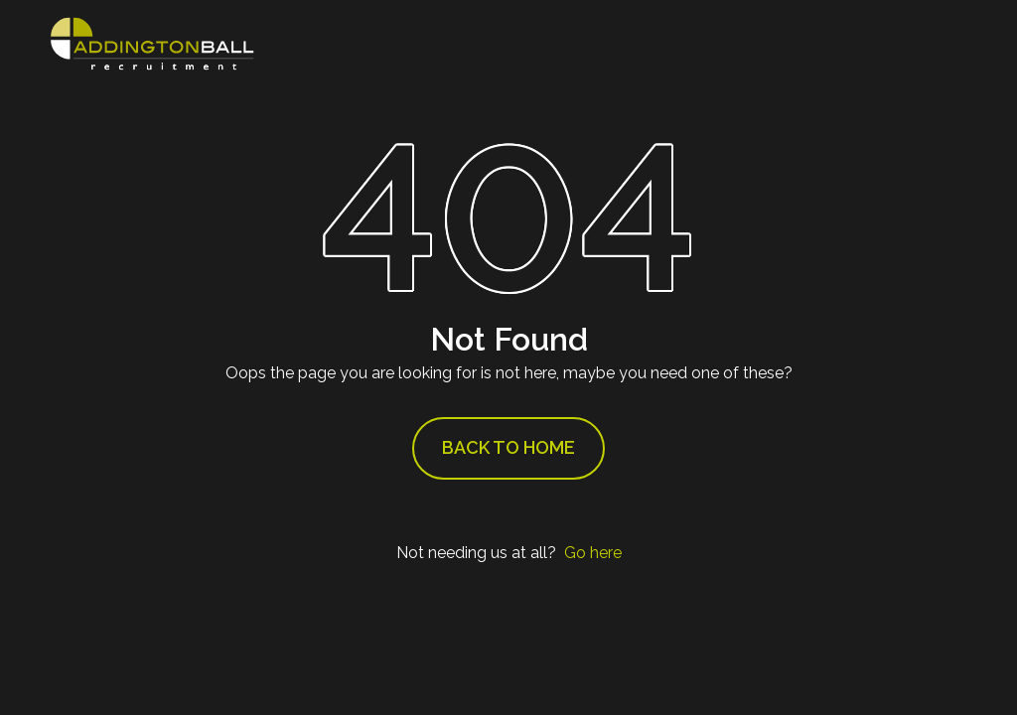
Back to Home (508, 447)
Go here (593, 552)
